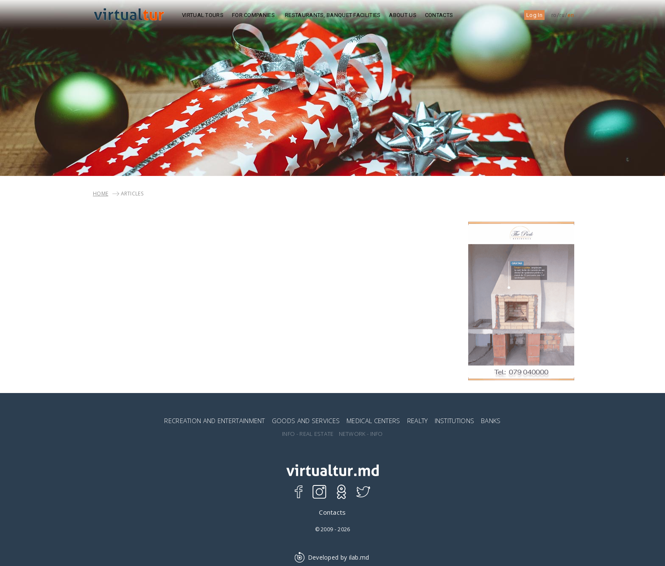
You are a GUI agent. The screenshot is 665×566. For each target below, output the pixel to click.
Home (100, 193)
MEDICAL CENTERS (373, 420)
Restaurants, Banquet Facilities (332, 15)
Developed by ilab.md (332, 557)
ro (554, 15)
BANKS (491, 420)
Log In (534, 15)
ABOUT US (402, 15)
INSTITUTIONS (455, 420)
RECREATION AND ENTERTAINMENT (214, 420)
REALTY (417, 420)
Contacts (439, 15)
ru (561, 15)
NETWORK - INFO (361, 434)
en (570, 15)
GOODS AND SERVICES (306, 420)
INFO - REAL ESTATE (307, 434)
